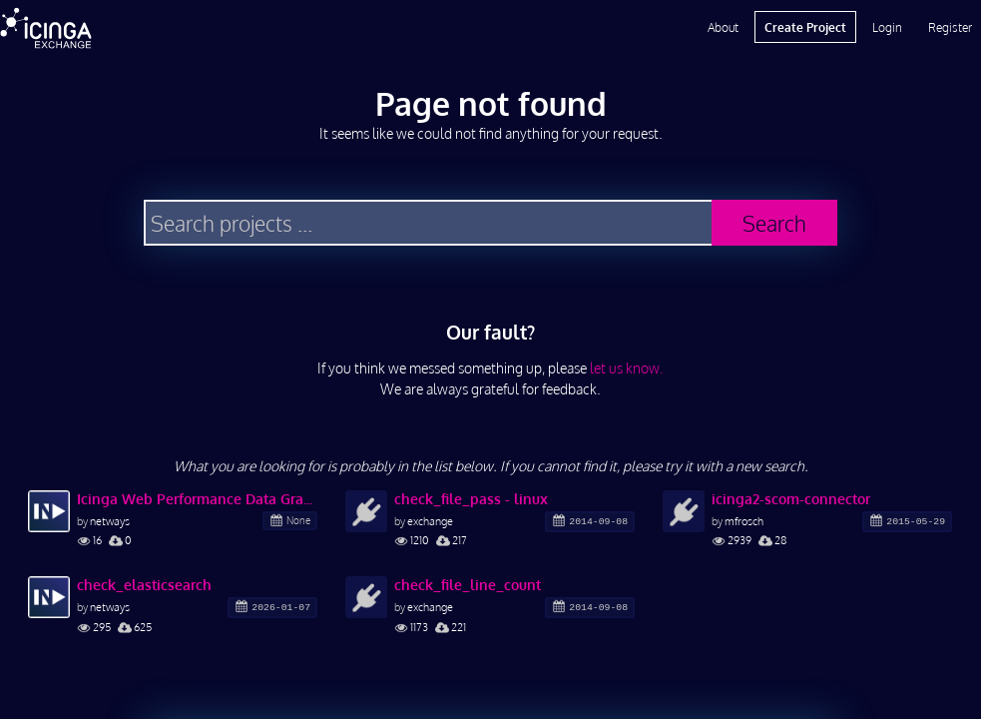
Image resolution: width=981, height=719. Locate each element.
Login (887, 27)
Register (950, 27)
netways (110, 520)
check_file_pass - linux (471, 498)
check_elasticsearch (144, 584)
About (723, 27)
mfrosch (744, 520)
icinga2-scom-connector (791, 498)
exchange (430, 520)
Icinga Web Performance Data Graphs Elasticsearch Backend (197, 498)
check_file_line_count (467, 584)
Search (774, 223)
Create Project (805, 27)
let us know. (627, 368)
